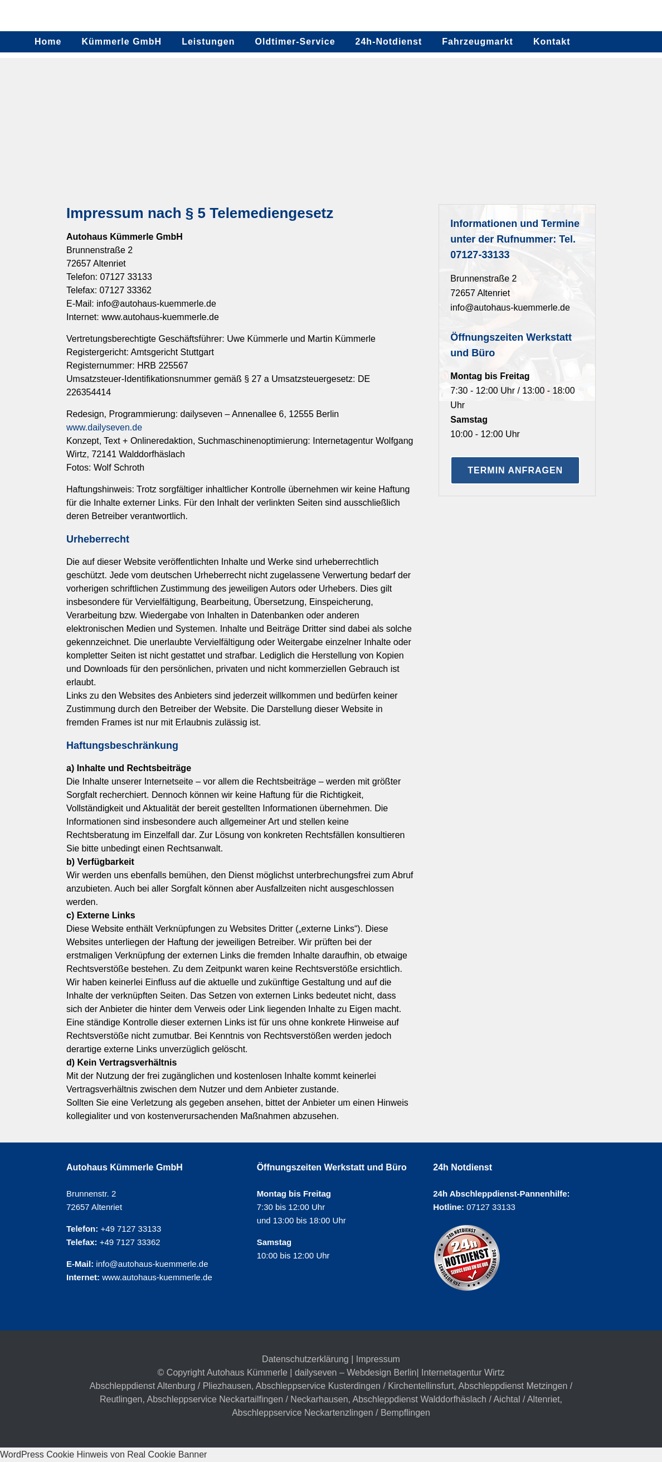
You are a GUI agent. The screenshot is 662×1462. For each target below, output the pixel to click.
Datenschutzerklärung (305, 1359)
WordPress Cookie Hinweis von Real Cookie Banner (103, 1454)
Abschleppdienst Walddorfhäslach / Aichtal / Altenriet (456, 1399)
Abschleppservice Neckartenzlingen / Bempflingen (331, 1412)
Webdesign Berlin (381, 1372)
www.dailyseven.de (104, 427)
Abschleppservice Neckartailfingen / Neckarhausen (247, 1399)
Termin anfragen (515, 470)
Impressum (378, 1359)
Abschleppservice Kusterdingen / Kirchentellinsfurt (355, 1386)
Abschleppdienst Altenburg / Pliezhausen (170, 1386)
